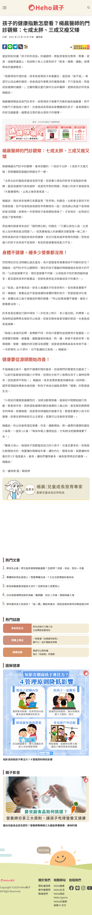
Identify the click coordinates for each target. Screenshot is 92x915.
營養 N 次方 (60, 905)
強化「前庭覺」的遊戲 (44, 654)
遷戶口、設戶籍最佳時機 (45, 642)
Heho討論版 (60, 901)
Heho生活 (59, 889)
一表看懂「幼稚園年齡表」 (46, 638)
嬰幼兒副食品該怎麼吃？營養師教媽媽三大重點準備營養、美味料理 (40, 825)
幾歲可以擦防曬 (40, 650)
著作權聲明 (44, 889)
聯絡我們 (43, 893)
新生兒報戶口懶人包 (43, 626)
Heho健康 (59, 886)
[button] (4, 7)
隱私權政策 (44, 886)
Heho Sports (61, 897)
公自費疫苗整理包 (41, 630)
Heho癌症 (59, 893)
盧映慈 (39, 36)
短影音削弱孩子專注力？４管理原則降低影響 (27, 759)
